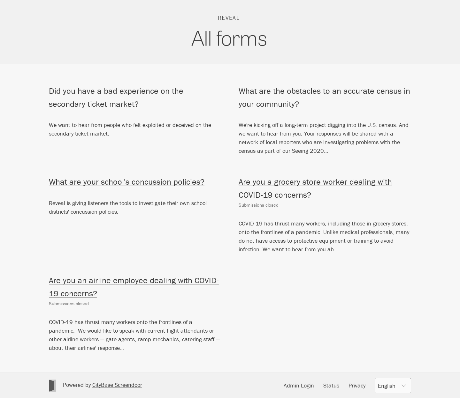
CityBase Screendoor (117, 384)
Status (331, 385)
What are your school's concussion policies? (126, 182)
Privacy (357, 385)
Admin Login (299, 385)
